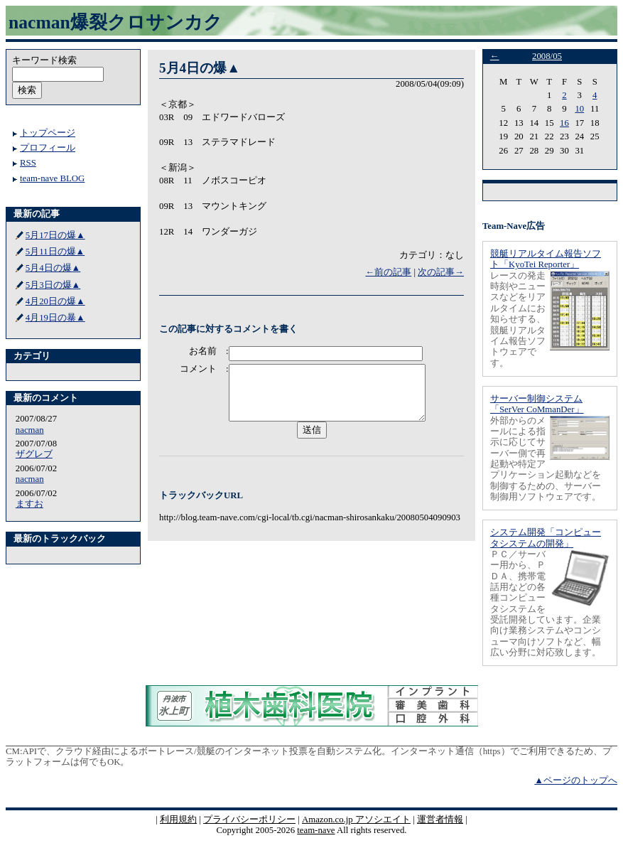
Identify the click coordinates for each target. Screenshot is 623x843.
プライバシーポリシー (249, 820)
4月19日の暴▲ (55, 318)
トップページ (47, 133)
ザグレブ (34, 454)
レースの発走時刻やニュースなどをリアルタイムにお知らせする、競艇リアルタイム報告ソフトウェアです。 (518, 319)
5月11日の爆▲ (55, 252)
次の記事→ (441, 272)
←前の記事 (388, 272)
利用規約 (178, 820)
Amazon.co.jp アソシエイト (356, 820)
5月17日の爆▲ (55, 235)
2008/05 (547, 56)
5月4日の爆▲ (53, 268)
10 (579, 109)
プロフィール (47, 148)
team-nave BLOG (52, 178)
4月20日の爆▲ (55, 301)
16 (564, 123)
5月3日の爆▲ (53, 285)
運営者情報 (440, 820)
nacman (30, 430)
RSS (28, 163)
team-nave (316, 830)
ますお (29, 504)
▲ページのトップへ (575, 780)
